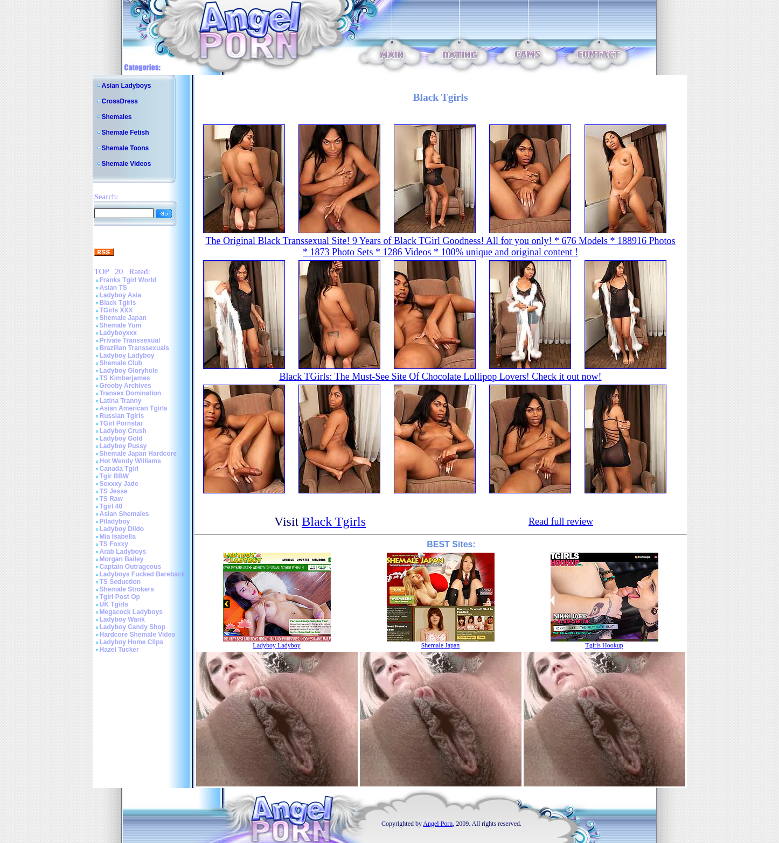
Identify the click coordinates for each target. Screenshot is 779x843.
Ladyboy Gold (121, 438)
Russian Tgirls (122, 416)
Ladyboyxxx (118, 333)
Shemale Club (121, 363)
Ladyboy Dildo (122, 529)
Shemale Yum (121, 325)
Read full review (560, 521)
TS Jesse (114, 491)
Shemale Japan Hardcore (138, 453)
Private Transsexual (130, 340)
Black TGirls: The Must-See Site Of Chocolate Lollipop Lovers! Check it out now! (440, 376)
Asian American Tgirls (134, 408)
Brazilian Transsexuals (134, 348)
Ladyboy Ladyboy (127, 355)
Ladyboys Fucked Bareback (142, 574)
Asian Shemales (124, 514)
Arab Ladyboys (123, 551)
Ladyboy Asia (121, 295)
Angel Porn (438, 823)
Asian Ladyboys (126, 85)
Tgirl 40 (111, 506)
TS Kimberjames (125, 378)
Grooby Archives (125, 385)
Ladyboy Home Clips (132, 642)
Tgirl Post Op (120, 597)
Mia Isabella (118, 536)
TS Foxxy (114, 544)
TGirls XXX (116, 310)
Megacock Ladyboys (131, 612)
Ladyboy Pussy (123, 446)
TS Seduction (120, 582)
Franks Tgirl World (128, 280)
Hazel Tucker (119, 649)
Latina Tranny (121, 401)
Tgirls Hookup (604, 645)
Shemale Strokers (127, 589)
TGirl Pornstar (121, 423)
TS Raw (111, 499)
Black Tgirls (118, 302)
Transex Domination (131, 393)
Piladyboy (115, 521)
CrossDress (120, 101)
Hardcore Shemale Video (138, 634)
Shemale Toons (125, 148)
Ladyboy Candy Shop (133, 627)
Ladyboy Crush (123, 431)
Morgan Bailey (122, 559)
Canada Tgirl (119, 468)
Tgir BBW (114, 476)
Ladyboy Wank (122, 619)
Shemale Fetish (125, 132)
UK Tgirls (114, 604)
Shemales (117, 117)
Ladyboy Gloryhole (129, 370)
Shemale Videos (126, 164)
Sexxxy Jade (119, 483)
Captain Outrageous (131, 566)
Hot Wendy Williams (130, 461)
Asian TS (113, 287)
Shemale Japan (123, 318)
